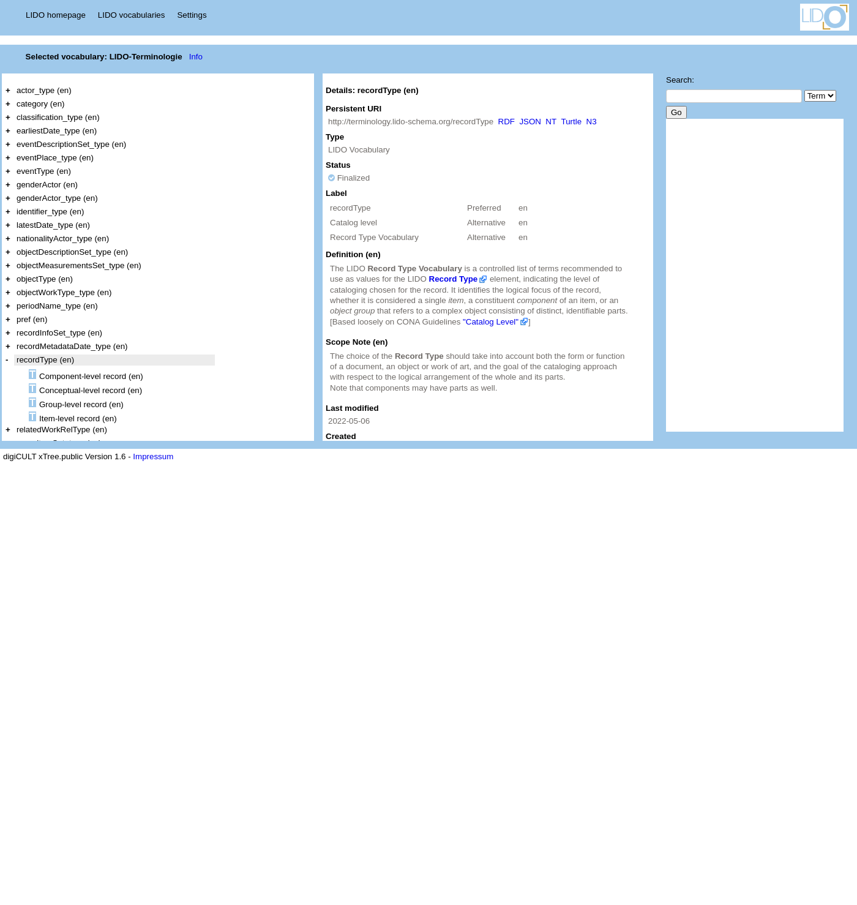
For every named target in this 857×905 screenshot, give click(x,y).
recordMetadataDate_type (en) (72, 346)
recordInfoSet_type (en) (59, 332)
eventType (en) (44, 171)
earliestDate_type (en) (57, 130)
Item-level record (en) (73, 417)
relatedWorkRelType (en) (62, 429)
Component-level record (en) (86, 375)
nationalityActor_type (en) (63, 238)
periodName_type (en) (57, 305)
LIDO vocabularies (131, 15)
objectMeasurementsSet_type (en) (79, 265)
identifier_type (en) (50, 211)
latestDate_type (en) (53, 225)
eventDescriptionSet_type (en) (71, 144)
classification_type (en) (58, 117)
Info (196, 56)
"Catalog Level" (490, 321)
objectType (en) (45, 279)
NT (550, 121)
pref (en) (32, 319)
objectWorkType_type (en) (64, 292)
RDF (506, 121)
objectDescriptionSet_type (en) (72, 252)
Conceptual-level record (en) (85, 389)
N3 (591, 121)
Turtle (571, 121)
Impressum (153, 456)
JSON (530, 121)
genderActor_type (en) (57, 198)
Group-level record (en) (76, 403)
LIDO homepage (56, 15)
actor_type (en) (44, 90)
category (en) (41, 103)
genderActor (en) (47, 184)
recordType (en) (45, 359)
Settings (191, 15)
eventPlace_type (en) (55, 157)
